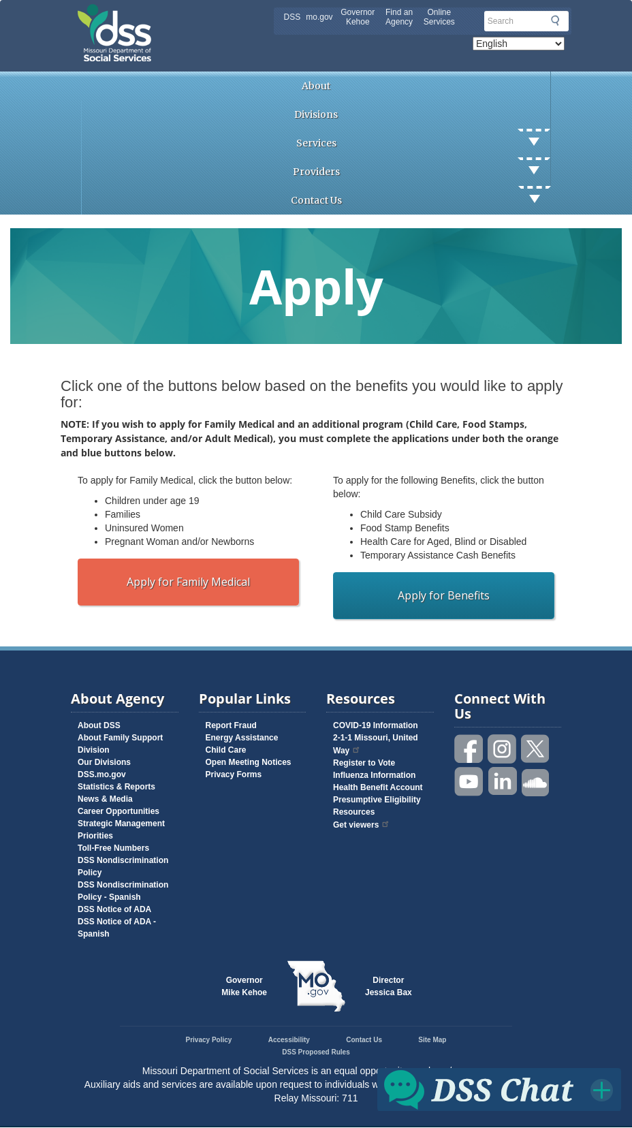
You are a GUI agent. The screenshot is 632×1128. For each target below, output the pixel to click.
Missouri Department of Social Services (210, 15)
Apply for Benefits (444, 595)
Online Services (439, 17)
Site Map (432, 1040)
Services (423, 143)
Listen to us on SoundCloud (536, 781)
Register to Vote (364, 763)
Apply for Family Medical (188, 581)
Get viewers (361, 825)
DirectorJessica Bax (388, 986)
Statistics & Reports (116, 787)
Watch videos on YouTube (469, 781)
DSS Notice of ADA (114, 909)
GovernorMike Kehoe (244, 986)
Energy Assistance (242, 737)
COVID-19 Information (375, 725)
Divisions (316, 114)
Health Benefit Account (378, 787)
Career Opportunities (118, 811)
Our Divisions (104, 762)
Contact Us (421, 200)
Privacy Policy (209, 1040)
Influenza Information (374, 775)
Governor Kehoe (358, 17)
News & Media (105, 799)
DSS (292, 17)
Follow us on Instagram (503, 749)
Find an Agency (399, 17)
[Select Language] (519, 43)
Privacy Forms (234, 774)
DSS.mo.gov (102, 774)
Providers (422, 171)
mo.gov (319, 17)
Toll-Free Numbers (113, 848)
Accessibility (289, 1040)
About (316, 86)
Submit (555, 20)
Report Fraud (231, 725)
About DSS (99, 725)
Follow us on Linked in (503, 781)
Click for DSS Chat (499, 1089)
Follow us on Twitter (536, 749)
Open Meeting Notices (248, 762)
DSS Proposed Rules (315, 1052)
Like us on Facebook (469, 749)
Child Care (226, 750)
